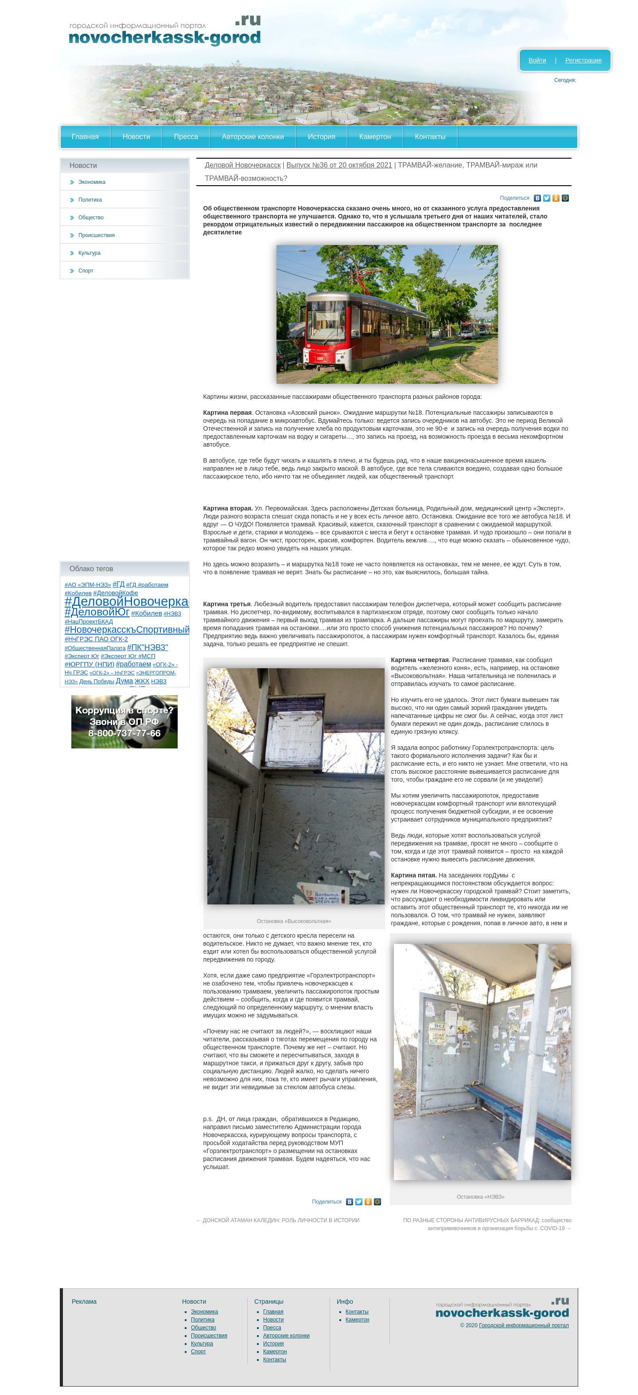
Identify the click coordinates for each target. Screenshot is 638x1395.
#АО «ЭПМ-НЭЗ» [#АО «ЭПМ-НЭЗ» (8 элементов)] (88, 584)
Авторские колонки (253, 136)
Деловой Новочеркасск (243, 165)
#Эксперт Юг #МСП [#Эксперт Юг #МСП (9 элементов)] (128, 656)
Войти (537, 60)
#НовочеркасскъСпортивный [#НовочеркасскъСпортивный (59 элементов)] (127, 629)
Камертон (375, 136)
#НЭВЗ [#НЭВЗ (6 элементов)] (172, 614)
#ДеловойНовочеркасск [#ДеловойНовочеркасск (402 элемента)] (136, 601)
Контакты (430, 136)
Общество (91, 217)
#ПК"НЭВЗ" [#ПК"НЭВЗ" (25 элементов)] (147, 647)
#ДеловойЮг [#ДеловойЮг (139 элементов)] (97, 612)
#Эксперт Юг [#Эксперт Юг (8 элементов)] (82, 656)
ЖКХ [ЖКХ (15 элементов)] (142, 681)
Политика (90, 200)
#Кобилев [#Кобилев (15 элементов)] (146, 613)
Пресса (186, 136)
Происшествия (96, 235)
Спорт (85, 271)
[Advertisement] (125, 420)
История (321, 136)
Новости (136, 136)
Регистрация (583, 60)
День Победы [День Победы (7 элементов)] (96, 681)
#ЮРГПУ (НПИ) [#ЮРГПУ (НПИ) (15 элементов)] (89, 664)
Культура (89, 253)
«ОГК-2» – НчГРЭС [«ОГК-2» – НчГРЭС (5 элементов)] (112, 672)
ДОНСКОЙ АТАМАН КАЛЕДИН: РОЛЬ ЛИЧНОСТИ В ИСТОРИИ (279, 1220)
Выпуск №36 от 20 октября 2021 (339, 165)
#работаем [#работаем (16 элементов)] (134, 664)
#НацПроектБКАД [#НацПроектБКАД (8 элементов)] (89, 621)
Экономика (91, 182)
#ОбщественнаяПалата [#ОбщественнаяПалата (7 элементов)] (95, 648)
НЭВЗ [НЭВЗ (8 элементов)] (159, 681)
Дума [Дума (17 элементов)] (124, 681)
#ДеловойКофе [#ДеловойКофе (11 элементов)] (115, 592)
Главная (85, 136)
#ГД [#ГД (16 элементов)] (118, 584)
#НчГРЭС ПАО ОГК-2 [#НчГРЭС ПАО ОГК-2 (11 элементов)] (96, 639)
